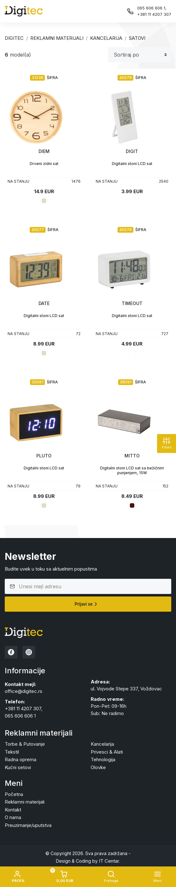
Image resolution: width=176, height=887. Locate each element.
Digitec (14, 38)
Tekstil (12, 752)
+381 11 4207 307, (23, 709)
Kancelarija (102, 744)
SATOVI (137, 38)
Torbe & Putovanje (25, 744)
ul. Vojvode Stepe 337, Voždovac (126, 689)
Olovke (98, 767)
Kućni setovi (18, 767)
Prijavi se (87, 604)
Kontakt (13, 810)
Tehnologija (103, 759)
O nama (13, 817)
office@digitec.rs (23, 691)
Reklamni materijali (56, 38)
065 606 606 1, (152, 7)
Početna (14, 794)
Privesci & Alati (107, 752)
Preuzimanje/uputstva (28, 825)
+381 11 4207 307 (154, 14)
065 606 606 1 (20, 716)
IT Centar (109, 861)
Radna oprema (20, 759)
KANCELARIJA (106, 38)
